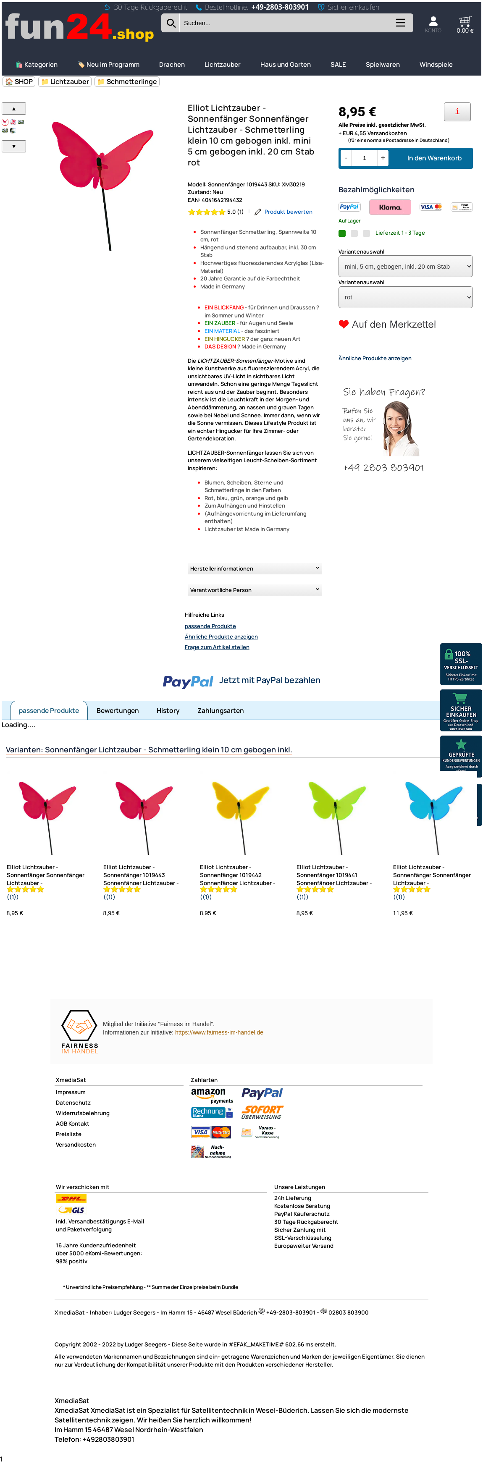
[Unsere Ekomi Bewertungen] (461, 758)
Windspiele (436, 64)
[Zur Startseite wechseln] (80, 41)
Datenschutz (73, 1102)
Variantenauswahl (361, 251)
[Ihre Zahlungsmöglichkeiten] (457, 111)
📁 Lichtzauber (65, 81)
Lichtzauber (223, 64)
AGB (61, 1123)
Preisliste (68, 1134)
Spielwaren (383, 64)
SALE (338, 64)
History (168, 710)
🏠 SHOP (19, 81)
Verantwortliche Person (221, 590)
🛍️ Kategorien (36, 64)
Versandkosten (76, 1144)
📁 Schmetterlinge (127, 81)
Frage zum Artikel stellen (217, 647)
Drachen (172, 64)
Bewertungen (118, 710)
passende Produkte (210, 626)
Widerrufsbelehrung (83, 1113)
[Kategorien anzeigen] (399, 26)
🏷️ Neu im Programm (108, 64)
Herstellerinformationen (221, 568)
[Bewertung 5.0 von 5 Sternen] (216, 212)
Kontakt (78, 1123)
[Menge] (364, 158)
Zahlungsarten (220, 710)
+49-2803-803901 (280, 7)
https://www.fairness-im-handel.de (219, 1032)
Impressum (71, 1092)
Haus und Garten (285, 64)
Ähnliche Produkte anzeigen (221, 636)
